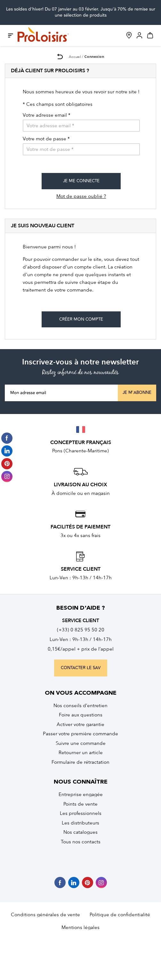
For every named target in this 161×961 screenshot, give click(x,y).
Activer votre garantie (80, 724)
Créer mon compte (81, 319)
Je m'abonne (137, 392)
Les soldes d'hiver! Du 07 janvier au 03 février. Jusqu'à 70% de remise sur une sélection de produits (80, 12)
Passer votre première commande (80, 734)
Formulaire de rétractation (80, 762)
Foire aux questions (80, 715)
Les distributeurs (80, 823)
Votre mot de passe (46, 139)
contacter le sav (81, 668)
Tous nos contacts (81, 842)
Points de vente (80, 804)
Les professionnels (80, 813)
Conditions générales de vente (45, 915)
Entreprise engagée (81, 794)
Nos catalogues (80, 832)
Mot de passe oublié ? (81, 196)
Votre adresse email (46, 115)
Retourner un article (81, 752)
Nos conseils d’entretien (80, 705)
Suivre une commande (81, 743)
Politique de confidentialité (120, 915)
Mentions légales (80, 927)
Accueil (75, 57)
